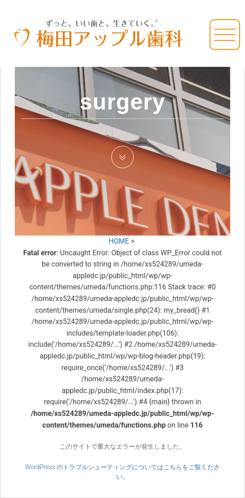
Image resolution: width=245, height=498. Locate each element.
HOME (119, 241)
